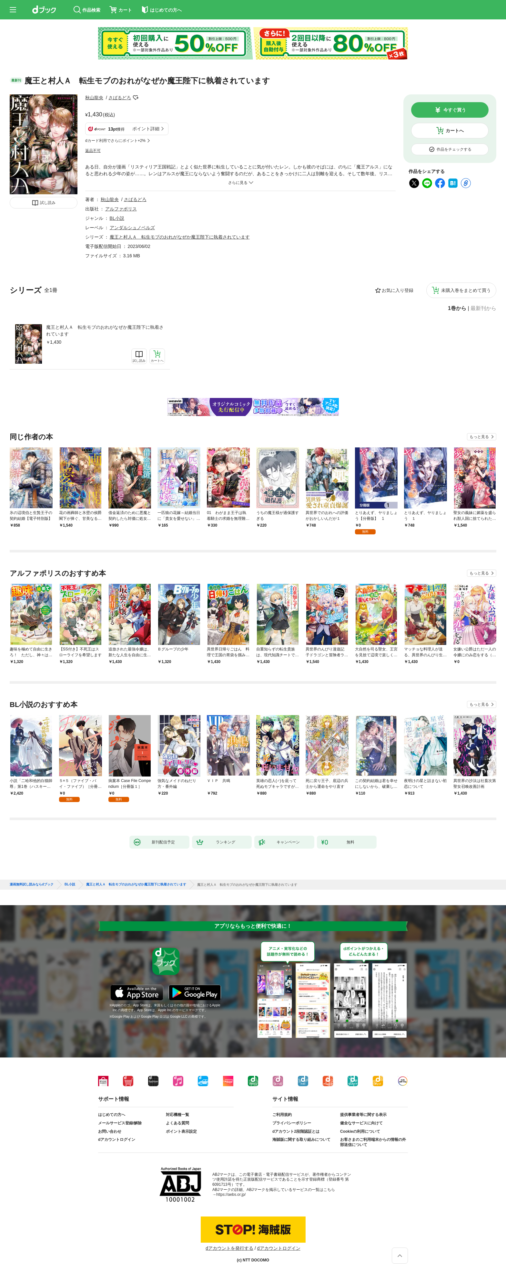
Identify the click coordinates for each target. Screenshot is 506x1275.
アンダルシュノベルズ (132, 227)
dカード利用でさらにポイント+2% (115, 140)
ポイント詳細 (145, 128)
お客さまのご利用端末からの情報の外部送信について (373, 1142)
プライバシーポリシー (291, 1123)
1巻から (457, 308)
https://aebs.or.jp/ (231, 1194)
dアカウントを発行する (229, 1248)
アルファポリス (121, 208)
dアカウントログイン (116, 1139)
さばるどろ (119, 97)
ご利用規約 (282, 1114)
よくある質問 (177, 1123)
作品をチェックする (454, 149)
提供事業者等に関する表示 (363, 1114)
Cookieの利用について (360, 1131)
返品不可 (93, 150)
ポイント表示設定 (181, 1131)
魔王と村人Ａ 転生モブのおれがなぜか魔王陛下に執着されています (105, 331)
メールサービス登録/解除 (120, 1123)
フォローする (135, 97)
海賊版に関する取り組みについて (301, 1139)
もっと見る (479, 436)
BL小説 (117, 218)
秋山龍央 (94, 97)
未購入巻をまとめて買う (466, 290)
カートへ (455, 130)
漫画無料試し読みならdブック (32, 884)
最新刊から (483, 308)
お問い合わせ (109, 1131)
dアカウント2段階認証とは (295, 1131)
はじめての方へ (111, 1114)
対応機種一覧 (177, 1114)
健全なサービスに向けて (361, 1123)
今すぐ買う (454, 109)
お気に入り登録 (397, 290)
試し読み (48, 202)
